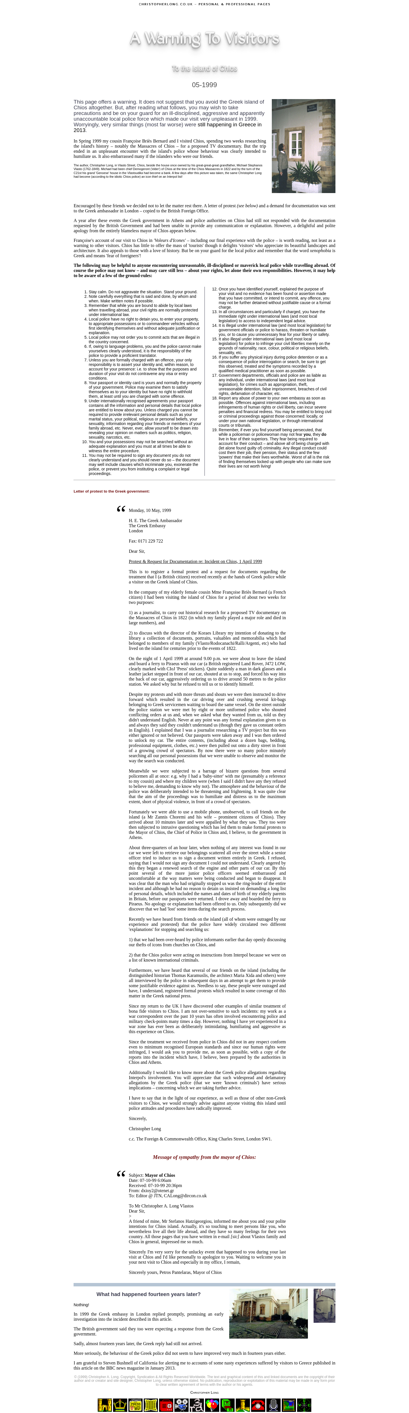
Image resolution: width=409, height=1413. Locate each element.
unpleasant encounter (118, 151)
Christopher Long (204, 1392)
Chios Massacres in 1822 (214, 169)
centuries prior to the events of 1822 (202, 648)
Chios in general (144, 1241)
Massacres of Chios (156, 146)
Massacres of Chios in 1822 (161, 617)
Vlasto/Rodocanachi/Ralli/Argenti (228, 643)
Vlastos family (265, 1236)
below (190, 230)
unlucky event (202, 1251)
